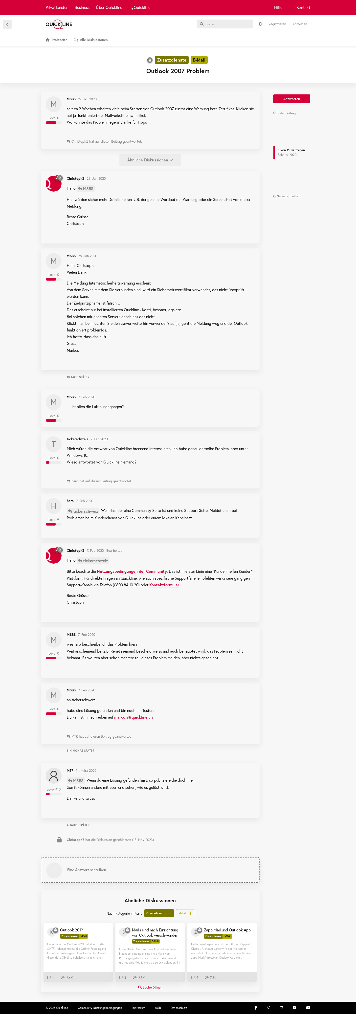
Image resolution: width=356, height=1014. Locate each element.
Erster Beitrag (284, 113)
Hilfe (278, 7)
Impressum (138, 1008)
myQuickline (139, 7)
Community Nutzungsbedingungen (100, 1008)
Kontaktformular (164, 584)
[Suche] (225, 24)
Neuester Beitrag (286, 196)
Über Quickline (109, 7)
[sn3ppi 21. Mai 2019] (123, 932)
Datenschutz (179, 1008)
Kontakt (303, 7)
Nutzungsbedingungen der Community (132, 571)
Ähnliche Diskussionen (150, 159)
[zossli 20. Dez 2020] (195, 932)
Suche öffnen (150, 987)
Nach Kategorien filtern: (124, 913)
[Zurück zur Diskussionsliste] (7, 24)
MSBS (88, 188)
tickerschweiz (85, 511)
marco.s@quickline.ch (133, 717)
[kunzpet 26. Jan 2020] (51, 932)
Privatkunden (57, 7)
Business (82, 7)
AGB (158, 1008)
